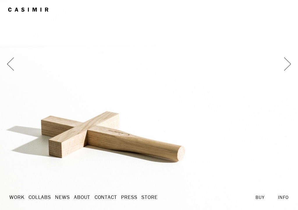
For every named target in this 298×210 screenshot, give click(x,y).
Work (16, 197)
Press (119, 197)
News (57, 197)
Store (138, 197)
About (76, 197)
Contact (98, 197)
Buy (260, 197)
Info (283, 197)
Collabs (37, 197)
